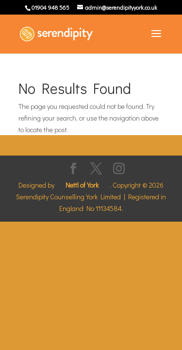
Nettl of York (82, 185)
